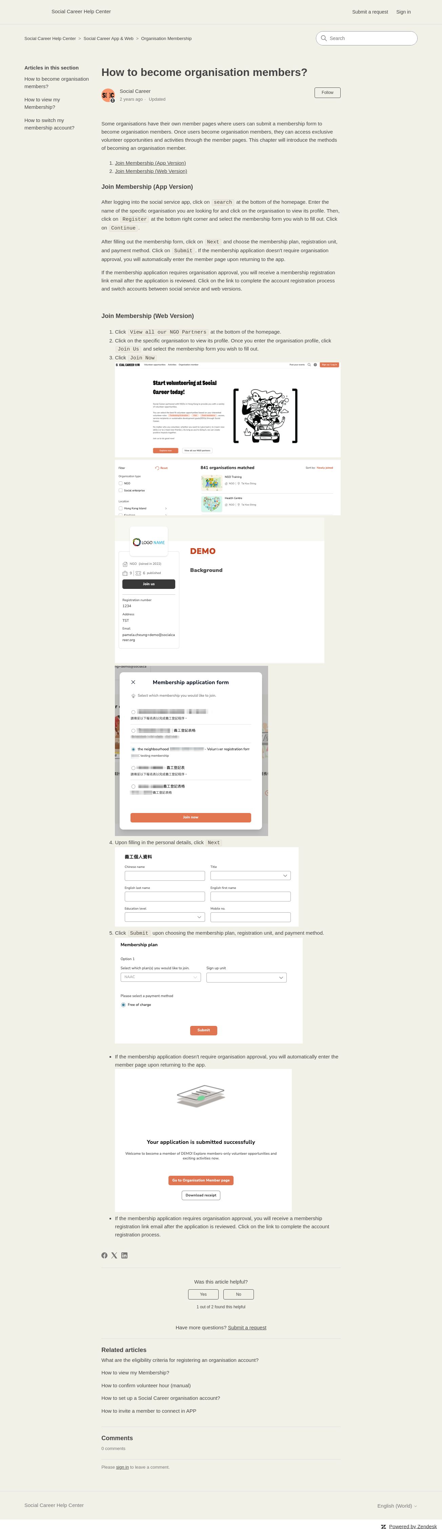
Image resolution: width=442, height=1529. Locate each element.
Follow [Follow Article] (328, 92)
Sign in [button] (403, 12)
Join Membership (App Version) (150, 163)
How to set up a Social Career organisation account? (160, 1394)
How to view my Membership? (42, 103)
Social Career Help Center (50, 38)
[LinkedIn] (124, 1252)
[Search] (366, 38)
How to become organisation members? (56, 83)
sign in (122, 1463)
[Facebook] (104, 1252)
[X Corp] (114, 1252)
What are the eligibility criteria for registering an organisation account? (180, 1356)
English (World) (398, 1502)
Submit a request (370, 12)
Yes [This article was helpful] (203, 1291)
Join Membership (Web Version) (151, 171)
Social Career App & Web (109, 38)
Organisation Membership (166, 38)
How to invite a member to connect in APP (148, 1407)
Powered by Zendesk (413, 1523)
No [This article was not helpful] (238, 1291)
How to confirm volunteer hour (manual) (145, 1382)
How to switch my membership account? (49, 124)
